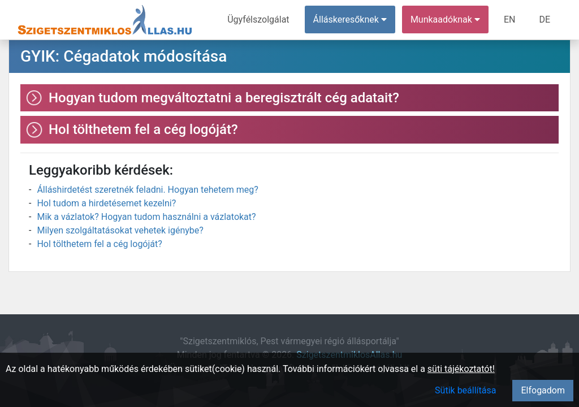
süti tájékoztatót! (461, 368)
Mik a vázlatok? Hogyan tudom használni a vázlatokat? (146, 216)
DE (544, 19)
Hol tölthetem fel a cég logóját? (99, 244)
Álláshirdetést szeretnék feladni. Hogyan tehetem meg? (147, 189)
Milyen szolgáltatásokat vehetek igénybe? (120, 230)
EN (510, 19)
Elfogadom (543, 390)
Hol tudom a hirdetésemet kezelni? (106, 203)
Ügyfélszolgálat (258, 19)
